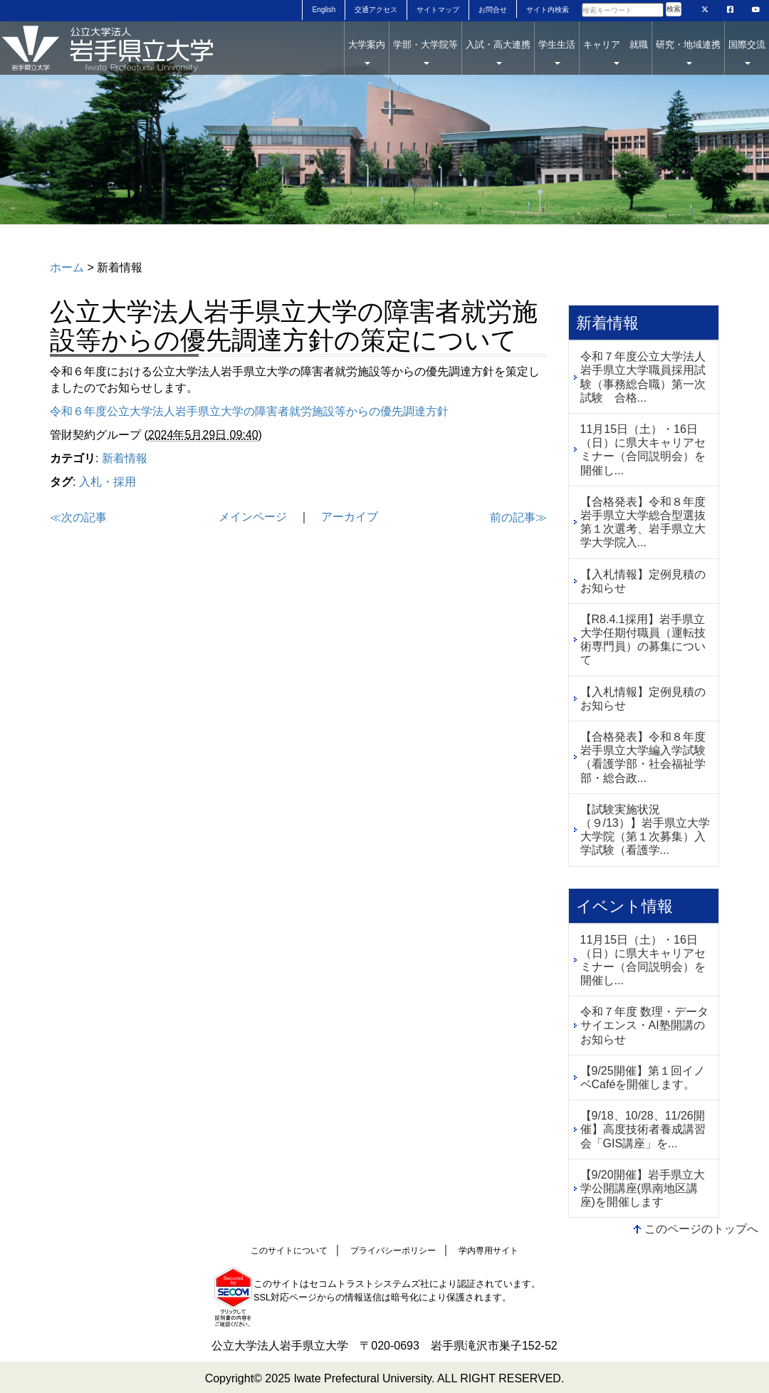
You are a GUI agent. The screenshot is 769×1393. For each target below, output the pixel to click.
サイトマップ (438, 10)
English (323, 10)
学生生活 (556, 52)
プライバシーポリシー (393, 1251)
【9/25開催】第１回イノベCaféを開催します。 (642, 1077)
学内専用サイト (488, 1251)
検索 (673, 9)
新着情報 (124, 458)
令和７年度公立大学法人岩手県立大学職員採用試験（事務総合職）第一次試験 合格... (643, 377)
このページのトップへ (701, 1229)
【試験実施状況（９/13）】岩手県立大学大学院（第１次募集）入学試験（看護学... (645, 830)
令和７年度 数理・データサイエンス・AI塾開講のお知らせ (644, 1025)
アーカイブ (349, 517)
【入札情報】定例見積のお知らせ (643, 581)
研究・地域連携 (688, 52)
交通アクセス (376, 10)
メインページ (253, 517)
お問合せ (492, 10)
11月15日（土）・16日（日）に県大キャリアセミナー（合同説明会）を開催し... (643, 449)
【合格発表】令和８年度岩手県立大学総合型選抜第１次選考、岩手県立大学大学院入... (643, 522)
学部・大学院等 (425, 52)
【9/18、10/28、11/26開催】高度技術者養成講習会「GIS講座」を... (643, 1129)
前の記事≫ (518, 517)
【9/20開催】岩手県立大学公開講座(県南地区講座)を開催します (642, 1188)
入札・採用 (107, 482)
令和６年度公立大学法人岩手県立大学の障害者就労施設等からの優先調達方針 (249, 411)
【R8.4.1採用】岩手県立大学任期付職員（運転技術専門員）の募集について (643, 640)
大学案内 (366, 52)
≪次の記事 (78, 517)
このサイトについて (289, 1251)
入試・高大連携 (498, 52)
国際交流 (746, 52)
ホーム (67, 267)
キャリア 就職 (615, 52)
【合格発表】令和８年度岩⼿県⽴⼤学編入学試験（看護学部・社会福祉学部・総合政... (643, 757)
